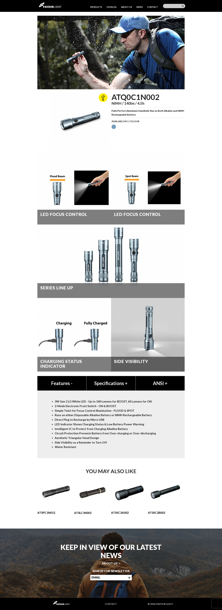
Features (62, 383)
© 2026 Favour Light (160, 603)
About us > (111, 563)
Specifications (111, 383)
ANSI (160, 383)
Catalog (111, 7)
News (139, 7)
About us (126, 7)
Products (96, 7)
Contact (152, 7)
